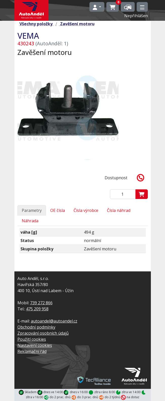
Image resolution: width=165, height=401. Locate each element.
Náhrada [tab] (30, 221)
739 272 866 (41, 303)
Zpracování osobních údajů (43, 333)
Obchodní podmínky (36, 327)
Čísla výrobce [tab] (86, 210)
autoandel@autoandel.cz (54, 321)
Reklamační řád (31, 351)
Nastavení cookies (34, 345)
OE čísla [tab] (57, 210)
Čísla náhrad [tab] (118, 210)
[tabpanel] (82, 242)
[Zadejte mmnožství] (123, 194)
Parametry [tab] (32, 210)
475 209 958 (37, 309)
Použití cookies (31, 339)
